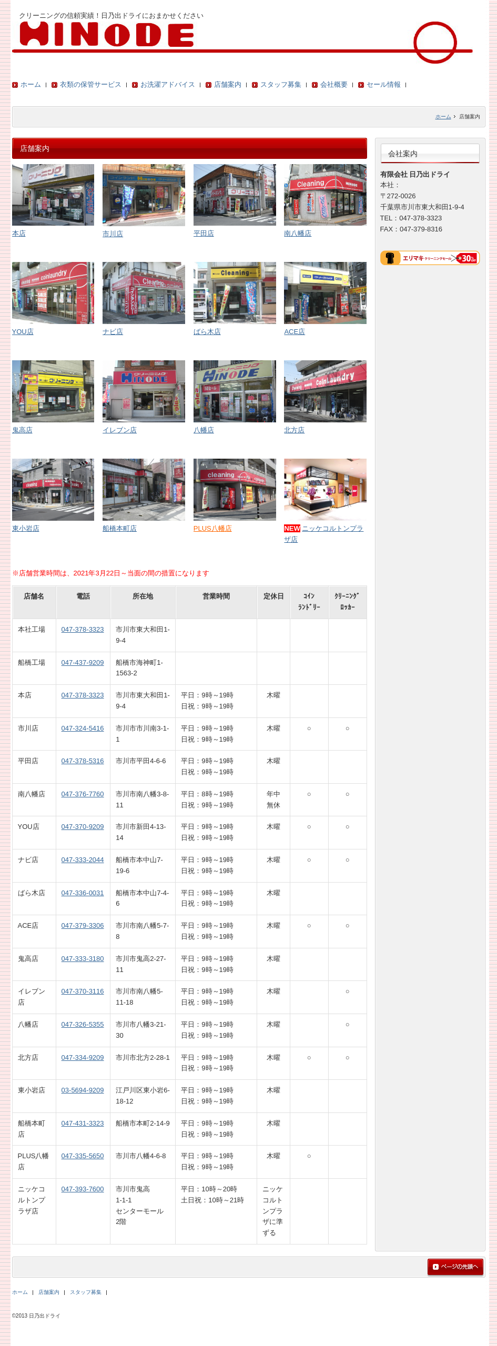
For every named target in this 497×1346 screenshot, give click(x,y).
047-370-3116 (83, 991)
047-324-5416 (83, 728)
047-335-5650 (83, 1156)
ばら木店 (207, 332)
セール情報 (384, 84)
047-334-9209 (83, 1057)
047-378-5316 (83, 761)
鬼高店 (22, 430)
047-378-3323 (83, 629)
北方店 (294, 430)
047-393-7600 (83, 1189)
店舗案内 (227, 84)
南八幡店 (297, 233)
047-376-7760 (83, 794)
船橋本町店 (120, 528)
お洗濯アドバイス (167, 84)
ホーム (31, 84)
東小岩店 (25, 528)
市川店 (113, 234)
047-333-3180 (83, 959)
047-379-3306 (83, 925)
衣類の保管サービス (90, 84)
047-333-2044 (83, 860)
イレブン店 (120, 430)
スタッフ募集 (280, 84)
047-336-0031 (83, 893)
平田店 (204, 233)
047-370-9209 (83, 827)
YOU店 (23, 332)
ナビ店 (113, 332)
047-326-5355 (83, 1024)
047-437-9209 (83, 662)
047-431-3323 (83, 1123)
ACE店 (294, 332)
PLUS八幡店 (213, 528)
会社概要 (334, 84)
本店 (19, 233)
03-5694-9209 (83, 1090)
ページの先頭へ (455, 1268)
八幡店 (204, 430)
